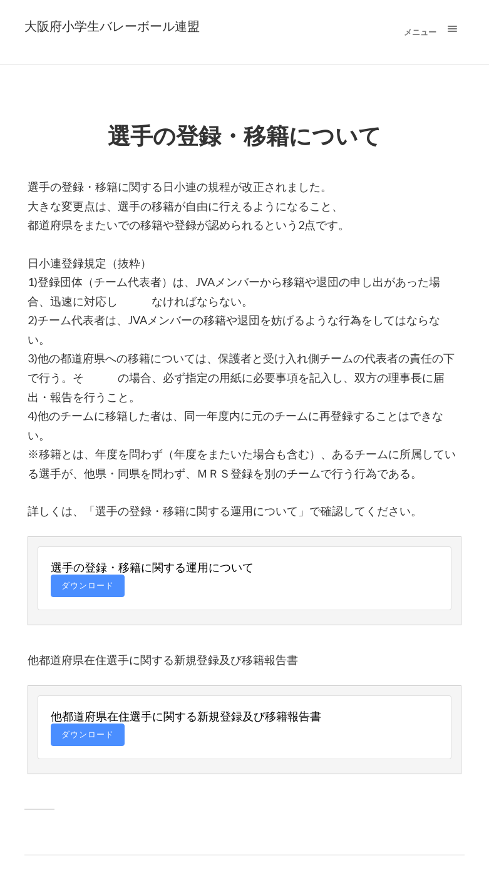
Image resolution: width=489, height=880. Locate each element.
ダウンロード (87, 585)
